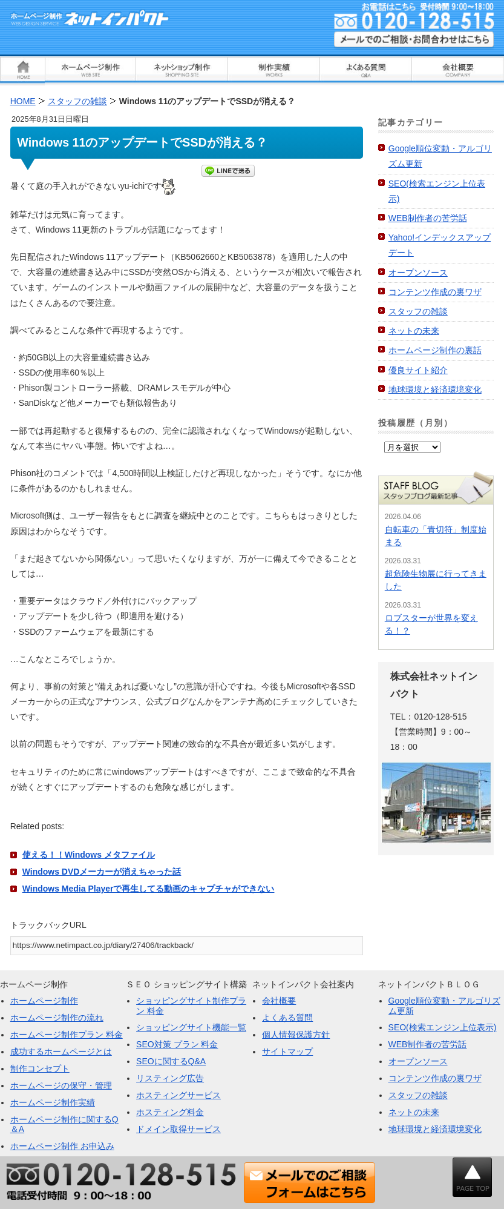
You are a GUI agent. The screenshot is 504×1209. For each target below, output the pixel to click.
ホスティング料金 (170, 1112)
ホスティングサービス (178, 1095)
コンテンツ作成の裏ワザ (435, 292)
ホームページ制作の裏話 (435, 350)
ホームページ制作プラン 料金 (66, 1034)
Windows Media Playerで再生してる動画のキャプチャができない (148, 888)
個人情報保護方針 (296, 1034)
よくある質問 (287, 1017)
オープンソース (418, 272)
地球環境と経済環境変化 (435, 389)
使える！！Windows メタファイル (88, 855)
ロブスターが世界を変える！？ (431, 624)
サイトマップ (287, 1051)
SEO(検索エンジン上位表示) (442, 1027)
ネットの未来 (413, 331)
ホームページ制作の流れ (56, 1017)
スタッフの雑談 (418, 311)
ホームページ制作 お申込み (62, 1146)
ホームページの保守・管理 (61, 1085)
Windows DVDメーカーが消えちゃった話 (102, 871)
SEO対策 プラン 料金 (177, 1044)
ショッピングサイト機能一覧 (191, 1027)
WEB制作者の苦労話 (427, 218)
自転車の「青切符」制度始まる (435, 536)
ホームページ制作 (44, 1000)
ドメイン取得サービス (178, 1129)
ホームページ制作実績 (52, 1102)
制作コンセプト (40, 1068)
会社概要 (279, 1000)
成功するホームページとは (61, 1051)
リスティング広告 (170, 1078)
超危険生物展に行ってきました (435, 580)
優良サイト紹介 (418, 370)
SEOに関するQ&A (171, 1061)
